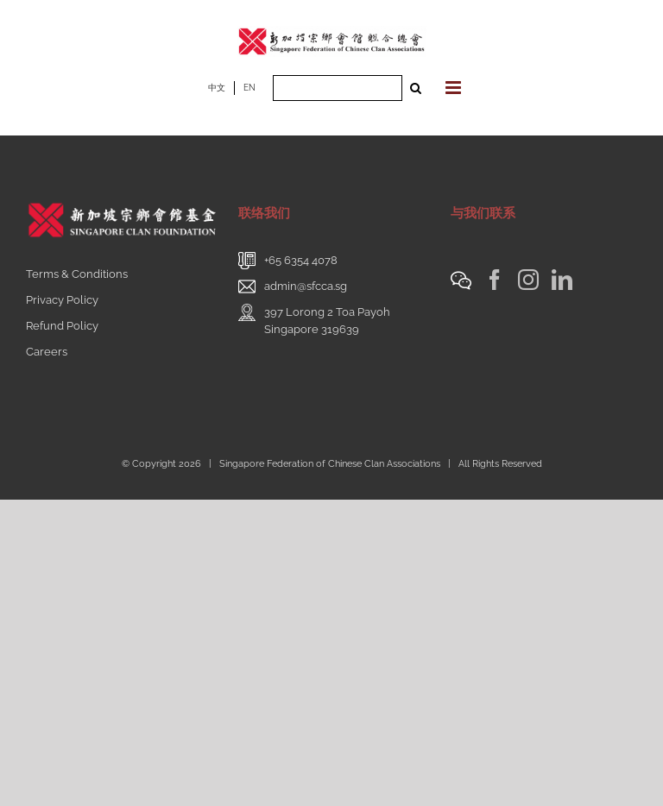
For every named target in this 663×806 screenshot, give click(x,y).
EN (249, 87)
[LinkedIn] (562, 279)
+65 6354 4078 (301, 260)
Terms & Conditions (77, 274)
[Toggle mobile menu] (454, 88)
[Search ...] (337, 88)
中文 (216, 87)
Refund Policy (62, 325)
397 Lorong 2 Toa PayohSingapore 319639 (327, 320)
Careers (46, 351)
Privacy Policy (62, 299)
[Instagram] (528, 279)
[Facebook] (494, 279)
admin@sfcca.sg (305, 286)
